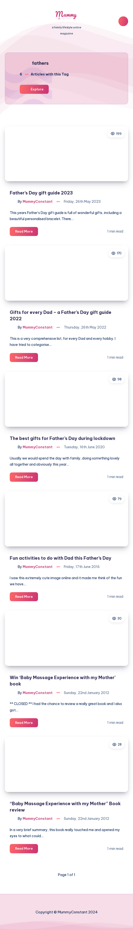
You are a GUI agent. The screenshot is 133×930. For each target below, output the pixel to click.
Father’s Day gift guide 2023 (41, 193)
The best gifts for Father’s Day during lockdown (62, 438)
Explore (34, 89)
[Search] (123, 21)
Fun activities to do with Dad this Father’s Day (60, 558)
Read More (26, 232)
